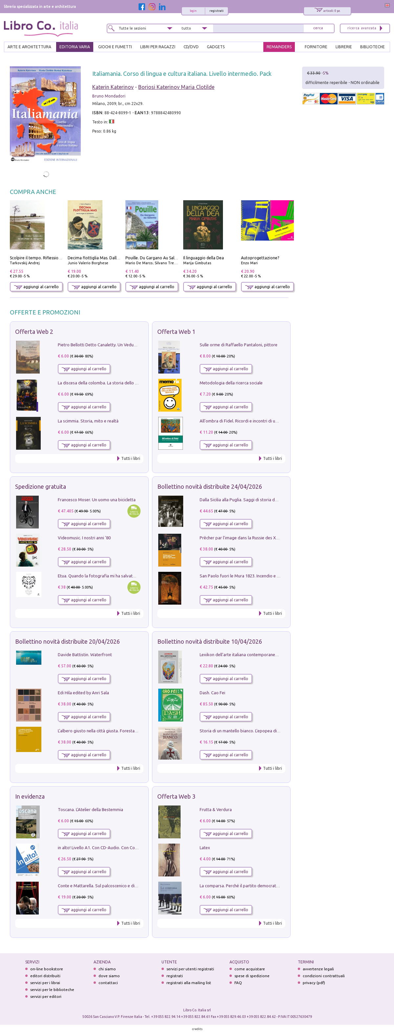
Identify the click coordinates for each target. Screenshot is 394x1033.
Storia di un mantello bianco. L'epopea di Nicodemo (248, 730)
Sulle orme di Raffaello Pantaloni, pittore (238, 344)
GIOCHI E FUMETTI (115, 47)
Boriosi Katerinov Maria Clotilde (176, 87)
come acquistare (249, 969)
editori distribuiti (45, 976)
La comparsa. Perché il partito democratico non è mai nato (255, 885)
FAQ (238, 982)
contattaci (108, 982)
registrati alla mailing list (188, 982)
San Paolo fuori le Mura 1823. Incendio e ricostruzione (251, 575)
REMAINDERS (279, 47)
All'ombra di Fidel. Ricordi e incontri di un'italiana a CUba (253, 421)
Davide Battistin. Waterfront (85, 654)
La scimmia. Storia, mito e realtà (88, 421)
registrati (216, 10)
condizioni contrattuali (324, 976)
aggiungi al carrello (36, 287)
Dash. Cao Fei (212, 692)
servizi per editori (45, 996)
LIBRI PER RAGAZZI (157, 47)
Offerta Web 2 (34, 331)
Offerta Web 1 (176, 331)
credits (197, 1029)
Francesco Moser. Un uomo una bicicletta (97, 499)
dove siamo (109, 976)
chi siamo (107, 969)
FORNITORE (316, 47)
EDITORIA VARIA (74, 47)
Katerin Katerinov (113, 87)
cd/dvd (191, 47)
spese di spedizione (252, 976)
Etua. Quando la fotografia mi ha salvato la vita (103, 575)
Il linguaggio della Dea (203, 258)
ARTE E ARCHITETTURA (29, 47)
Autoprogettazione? (260, 258)
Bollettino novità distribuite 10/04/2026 (209, 641)
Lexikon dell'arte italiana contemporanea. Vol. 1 (245, 654)
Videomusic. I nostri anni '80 (84, 537)
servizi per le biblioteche (52, 989)
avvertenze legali (318, 969)
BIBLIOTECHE (372, 47)
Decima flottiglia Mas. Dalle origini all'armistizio (112, 258)
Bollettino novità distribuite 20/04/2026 (67, 641)
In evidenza (30, 796)
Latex (205, 847)
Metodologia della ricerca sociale (231, 382)
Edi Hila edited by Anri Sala (83, 692)
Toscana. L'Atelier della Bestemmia (90, 809)
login (193, 10)
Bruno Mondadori (108, 96)
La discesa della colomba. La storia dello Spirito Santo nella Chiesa (121, 382)
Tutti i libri (130, 458)
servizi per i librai (45, 982)
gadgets (216, 47)
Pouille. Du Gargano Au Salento (154, 258)
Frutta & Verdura (216, 809)
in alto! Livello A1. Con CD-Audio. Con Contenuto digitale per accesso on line (130, 847)
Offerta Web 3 (176, 796)
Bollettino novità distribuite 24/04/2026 (209, 486)
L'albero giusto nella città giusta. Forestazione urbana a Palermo (119, 730)
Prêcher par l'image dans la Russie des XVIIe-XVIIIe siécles (254, 537)
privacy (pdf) (314, 982)
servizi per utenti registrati (190, 969)
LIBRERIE (344, 47)
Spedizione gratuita (40, 486)
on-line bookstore (46, 969)
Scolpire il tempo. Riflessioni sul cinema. (46, 258)
